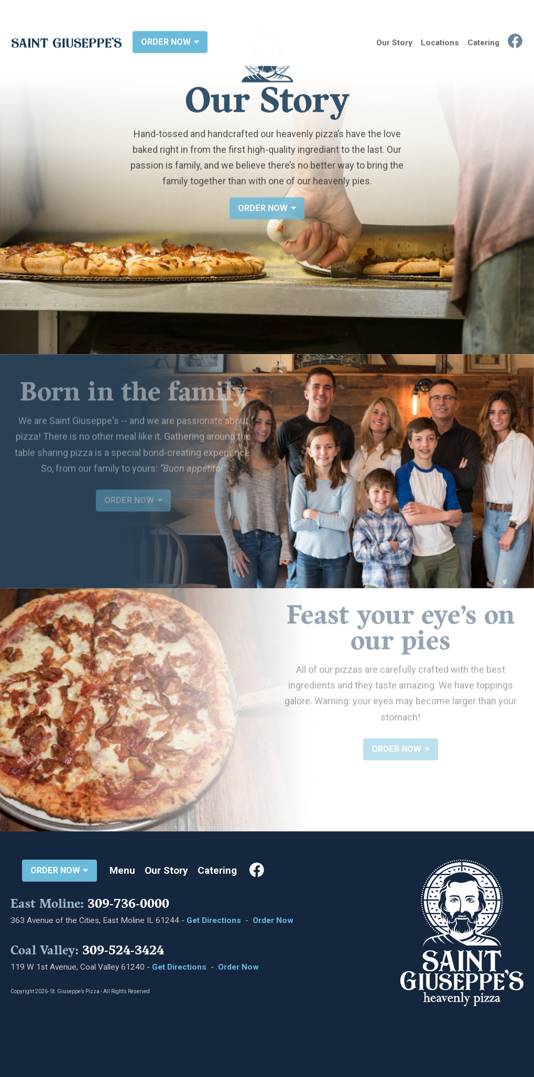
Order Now (273, 920)
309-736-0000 (128, 903)
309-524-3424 (123, 950)
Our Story (394, 41)
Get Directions (214, 920)
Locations (440, 41)
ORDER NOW (170, 40)
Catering (483, 41)
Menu (122, 870)
